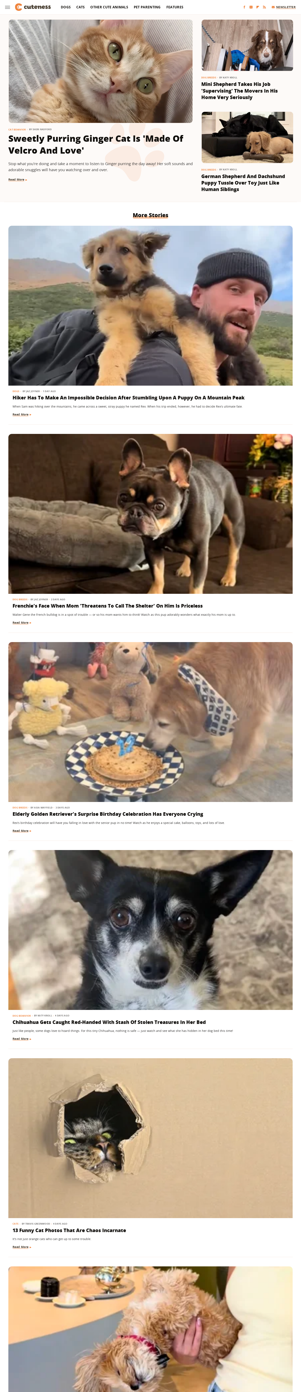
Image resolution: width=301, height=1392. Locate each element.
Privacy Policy (168, 1337)
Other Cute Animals (109, 7)
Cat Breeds (117, 884)
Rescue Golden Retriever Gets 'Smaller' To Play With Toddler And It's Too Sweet (244, 538)
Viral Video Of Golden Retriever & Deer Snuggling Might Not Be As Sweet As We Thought (245, 897)
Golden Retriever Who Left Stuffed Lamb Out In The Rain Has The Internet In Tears (49, 538)
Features (174, 7)
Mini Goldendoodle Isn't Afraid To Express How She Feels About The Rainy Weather (149, 1256)
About (125, 1337)
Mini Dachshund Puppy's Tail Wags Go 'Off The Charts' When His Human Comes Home (51, 1020)
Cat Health (214, 765)
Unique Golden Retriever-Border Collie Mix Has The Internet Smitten (246, 656)
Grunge (120, 1361)
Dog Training (22, 884)
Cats (80, 7)
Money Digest (161, 1361)
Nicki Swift (182, 1361)
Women (214, 1361)
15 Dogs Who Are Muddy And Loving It (242, 1135)
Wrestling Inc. (233, 1361)
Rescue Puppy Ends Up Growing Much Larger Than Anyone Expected (51, 1138)
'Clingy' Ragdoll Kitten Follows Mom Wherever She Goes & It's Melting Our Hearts (51, 779)
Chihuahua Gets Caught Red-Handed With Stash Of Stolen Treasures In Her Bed (48, 419)
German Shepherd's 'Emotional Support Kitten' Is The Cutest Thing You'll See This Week (51, 656)
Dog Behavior (22, 406)
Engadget (64, 1361)
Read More (16, 179)
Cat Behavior (17, 129)
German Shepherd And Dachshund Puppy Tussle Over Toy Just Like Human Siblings (243, 182)
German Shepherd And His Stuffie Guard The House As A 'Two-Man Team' (243, 1256)
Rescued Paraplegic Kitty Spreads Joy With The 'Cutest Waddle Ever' (242, 779)
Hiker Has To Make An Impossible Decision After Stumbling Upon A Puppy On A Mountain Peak (50, 298)
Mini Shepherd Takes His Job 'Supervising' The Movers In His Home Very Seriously (239, 90)
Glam (107, 1361)
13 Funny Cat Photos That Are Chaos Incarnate (146, 416)
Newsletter (284, 7)
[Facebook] (244, 7)
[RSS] (264, 7)
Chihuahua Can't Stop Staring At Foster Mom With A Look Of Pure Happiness (247, 1020)
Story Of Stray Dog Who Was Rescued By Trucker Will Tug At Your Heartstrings (148, 538)
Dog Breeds (208, 77)
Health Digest (138, 1361)
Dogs (66, 7)
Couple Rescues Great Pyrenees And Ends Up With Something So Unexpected (149, 656)
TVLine (95, 1361)
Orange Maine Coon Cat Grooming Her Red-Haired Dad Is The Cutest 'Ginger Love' (150, 897)
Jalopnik (81, 1361)
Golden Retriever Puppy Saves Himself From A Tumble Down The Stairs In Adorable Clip (50, 897)
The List (199, 1361)
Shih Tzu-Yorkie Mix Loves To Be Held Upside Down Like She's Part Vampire (246, 419)
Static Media (128, 1345)
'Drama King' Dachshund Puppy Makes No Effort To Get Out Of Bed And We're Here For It (148, 779)
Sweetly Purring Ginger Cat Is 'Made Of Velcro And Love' (95, 144)
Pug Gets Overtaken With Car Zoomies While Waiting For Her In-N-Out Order (148, 1138)
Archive (142, 1337)
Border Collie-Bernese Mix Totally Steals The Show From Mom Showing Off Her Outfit (49, 1256)
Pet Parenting (147, 7)
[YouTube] (251, 7)
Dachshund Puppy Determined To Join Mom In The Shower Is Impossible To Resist (147, 1020)
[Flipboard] (257, 7)
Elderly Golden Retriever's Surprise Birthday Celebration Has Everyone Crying (243, 294)
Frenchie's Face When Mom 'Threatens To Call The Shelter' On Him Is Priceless (147, 294)
